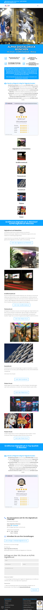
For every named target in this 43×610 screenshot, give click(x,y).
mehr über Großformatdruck (21, 305)
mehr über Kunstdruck (21, 379)
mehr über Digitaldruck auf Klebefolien (21, 242)
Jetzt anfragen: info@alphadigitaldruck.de (16, 540)
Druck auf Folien (27, 601)
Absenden (35, 590)
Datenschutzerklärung (25, 587)
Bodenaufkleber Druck (29, 607)
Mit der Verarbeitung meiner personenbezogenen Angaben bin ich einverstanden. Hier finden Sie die (19, 586)
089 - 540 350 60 (14, 525)
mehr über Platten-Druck (21, 318)
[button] (2, 607)
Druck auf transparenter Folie (30, 603)
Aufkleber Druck (27, 605)
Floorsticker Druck (28, 609)
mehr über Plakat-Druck (21, 392)
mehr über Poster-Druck (21, 438)
